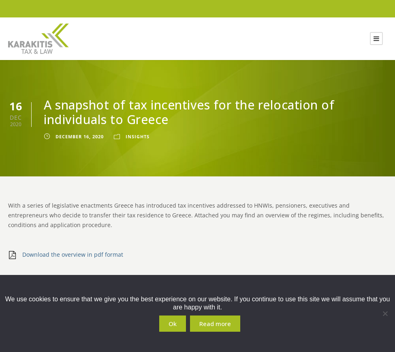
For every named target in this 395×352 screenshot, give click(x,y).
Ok (173, 324)
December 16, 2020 (80, 136)
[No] (385, 313)
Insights (137, 136)
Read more (215, 324)
